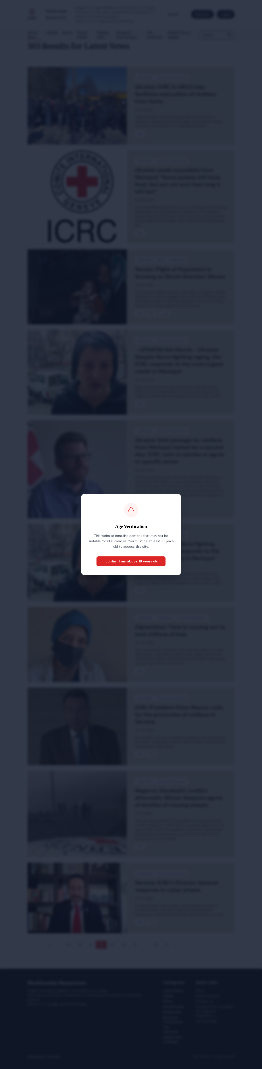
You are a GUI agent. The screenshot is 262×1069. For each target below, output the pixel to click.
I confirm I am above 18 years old (131, 561)
